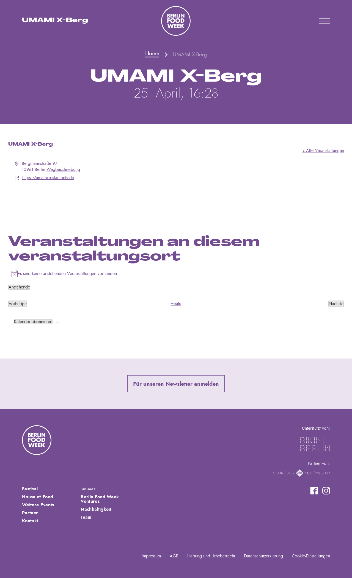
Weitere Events (38, 505)
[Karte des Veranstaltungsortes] (176, 201)
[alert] (176, 273)
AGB (174, 556)
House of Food (37, 497)
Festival (30, 489)
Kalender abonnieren (33, 321)
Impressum (151, 556)
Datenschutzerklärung (263, 556)
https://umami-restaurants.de (48, 178)
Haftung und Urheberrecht (211, 556)
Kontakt (30, 521)
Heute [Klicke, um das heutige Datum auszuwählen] (175, 303)
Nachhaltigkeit (96, 509)
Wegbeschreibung (63, 169)
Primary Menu (317, 21)
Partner (30, 513)
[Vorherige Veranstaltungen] (17, 304)
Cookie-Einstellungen (311, 556)
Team (86, 517)
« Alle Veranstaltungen (323, 150)
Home (152, 53)
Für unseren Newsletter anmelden (176, 384)
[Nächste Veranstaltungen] (336, 304)
